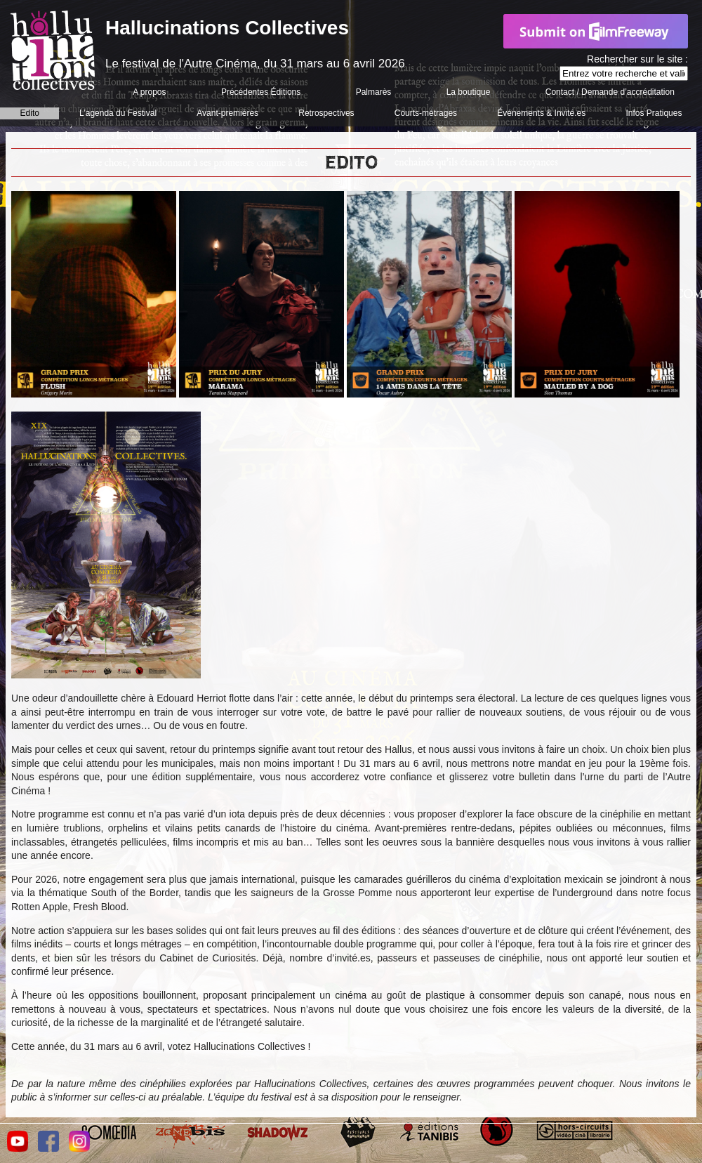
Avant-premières (227, 113)
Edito (29, 113)
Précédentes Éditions (260, 92)
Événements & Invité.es (541, 113)
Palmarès (374, 92)
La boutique (468, 92)
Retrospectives (326, 113)
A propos (149, 92)
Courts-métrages (426, 113)
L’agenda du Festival (118, 113)
